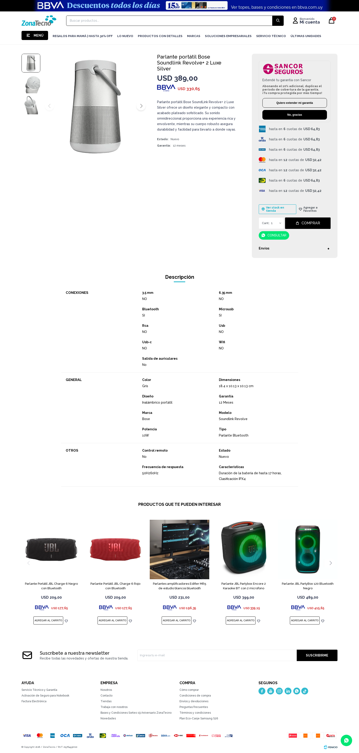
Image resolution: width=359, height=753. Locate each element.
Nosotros (106, 689)
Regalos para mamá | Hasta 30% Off (83, 36)
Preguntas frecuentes (194, 707)
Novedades (108, 718)
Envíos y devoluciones (194, 701)
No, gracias (294, 114)
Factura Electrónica (34, 701)
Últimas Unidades (306, 36)
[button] (141, 105)
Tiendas (106, 701)
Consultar (276, 235)
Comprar (311, 223)
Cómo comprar (189, 689)
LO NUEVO (125, 36)
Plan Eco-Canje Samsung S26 (199, 718)
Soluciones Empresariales (228, 36)
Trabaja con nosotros (114, 707)
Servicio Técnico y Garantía (39, 689)
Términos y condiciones (195, 712)
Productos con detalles (160, 36)
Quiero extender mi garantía (294, 103)
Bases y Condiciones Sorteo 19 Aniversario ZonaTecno (136, 712)
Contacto (106, 695)
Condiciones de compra (195, 695)
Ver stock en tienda (275, 209)
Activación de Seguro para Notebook (45, 695)
